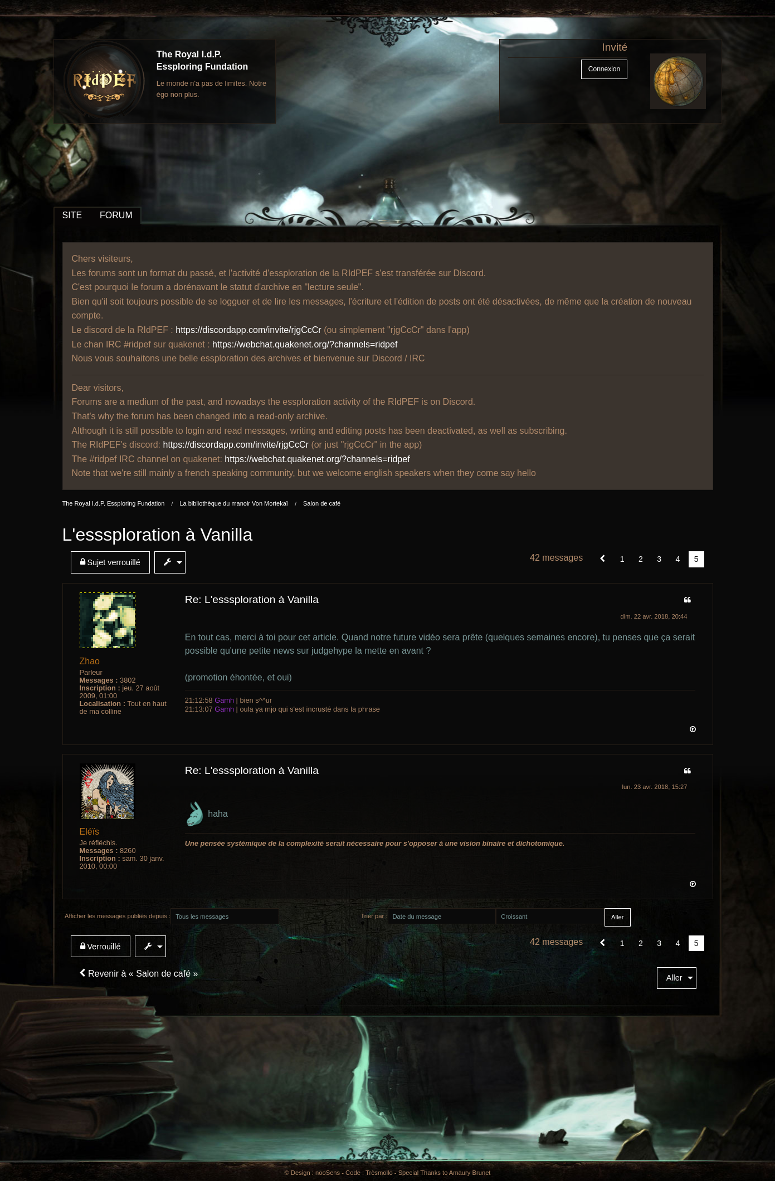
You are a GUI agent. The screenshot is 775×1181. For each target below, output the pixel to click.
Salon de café (321, 503)
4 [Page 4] (677, 559)
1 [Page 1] (622, 559)
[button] (602, 559)
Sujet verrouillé (110, 562)
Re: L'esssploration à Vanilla (252, 599)
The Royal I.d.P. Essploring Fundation (113, 503)
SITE (72, 215)
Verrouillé (100, 946)
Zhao (90, 661)
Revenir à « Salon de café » (138, 973)
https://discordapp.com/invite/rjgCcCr (248, 330)
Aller (674, 977)
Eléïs (90, 831)
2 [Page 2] (640, 559)
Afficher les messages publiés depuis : (117, 916)
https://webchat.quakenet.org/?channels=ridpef (304, 344)
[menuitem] (112, 562)
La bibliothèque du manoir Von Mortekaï (233, 503)
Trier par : (373, 916)
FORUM (116, 215)
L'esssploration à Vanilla (157, 535)
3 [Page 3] (659, 559)
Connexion (604, 69)
